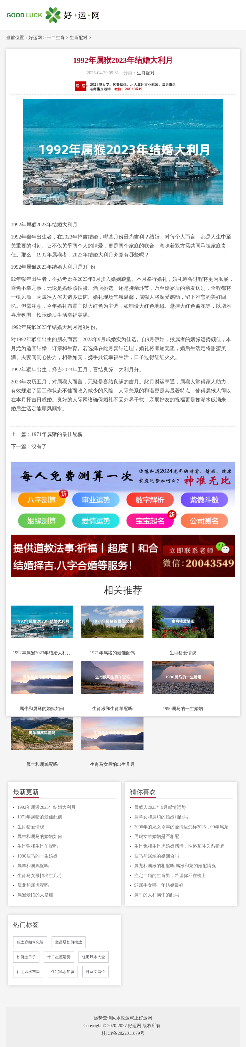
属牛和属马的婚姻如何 (42, 708)
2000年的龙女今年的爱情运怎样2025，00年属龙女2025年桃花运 (183, 827)
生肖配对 (78, 37)
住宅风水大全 (93, 957)
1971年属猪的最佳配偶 (57, 434)
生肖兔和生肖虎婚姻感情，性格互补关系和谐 (179, 846)
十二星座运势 (58, 957)
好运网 (35, 37)
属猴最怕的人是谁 (35, 894)
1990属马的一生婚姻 (183, 708)
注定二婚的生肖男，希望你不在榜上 (170, 875)
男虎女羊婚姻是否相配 (156, 836)
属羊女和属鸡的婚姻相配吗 (161, 817)
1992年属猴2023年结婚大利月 (42, 652)
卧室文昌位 (95, 971)
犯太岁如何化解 (30, 942)
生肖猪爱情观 (182, 652)
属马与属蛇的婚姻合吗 (156, 856)
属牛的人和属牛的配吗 (156, 894)
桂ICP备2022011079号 (123, 1033)
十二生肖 (56, 37)
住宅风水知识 (62, 971)
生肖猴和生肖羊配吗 (112, 708)
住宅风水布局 (28, 971)
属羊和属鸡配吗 (42, 764)
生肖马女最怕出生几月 (112, 764)
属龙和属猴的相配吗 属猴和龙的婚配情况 (175, 865)
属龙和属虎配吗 (33, 885)
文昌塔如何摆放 (68, 942)
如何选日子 (26, 957)
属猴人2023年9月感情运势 (160, 807)
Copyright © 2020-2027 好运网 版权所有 (121, 1025)
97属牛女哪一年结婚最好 (159, 885)
